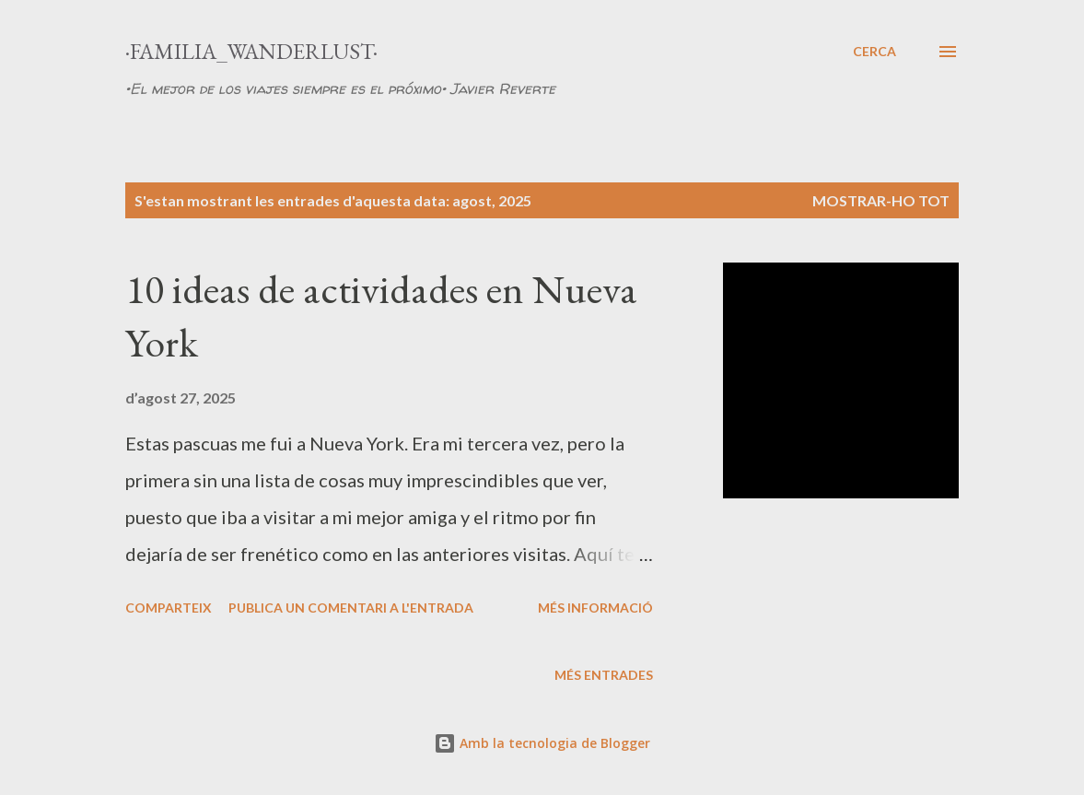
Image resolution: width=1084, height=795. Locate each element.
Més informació (595, 607)
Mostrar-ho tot (881, 200)
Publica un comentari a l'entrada (350, 607)
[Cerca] (874, 52)
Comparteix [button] (168, 607)
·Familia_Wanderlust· (251, 51)
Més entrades (603, 675)
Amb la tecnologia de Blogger (542, 743)
